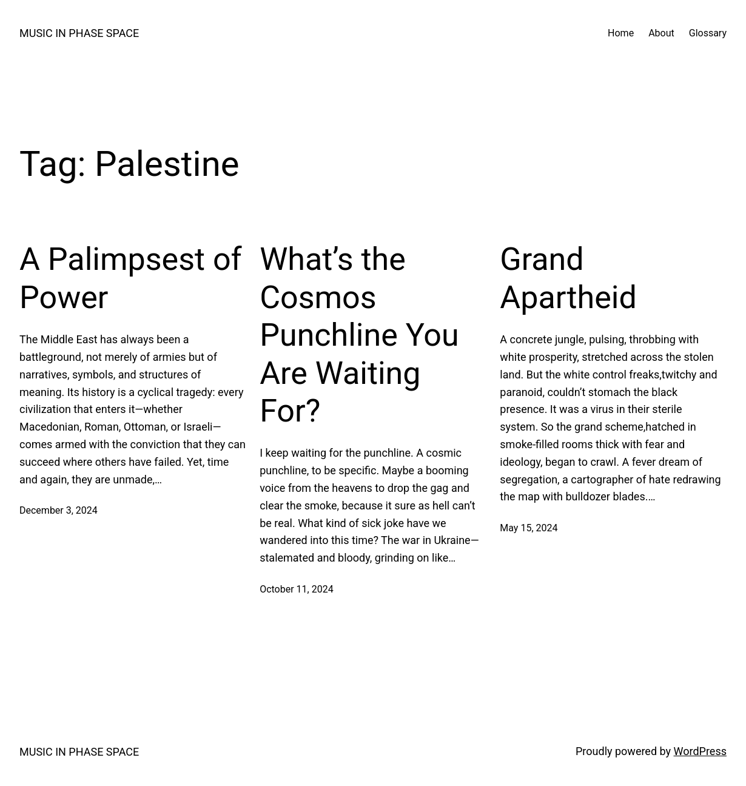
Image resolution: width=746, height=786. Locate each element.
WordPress (700, 751)
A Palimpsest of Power (130, 278)
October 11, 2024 (297, 589)
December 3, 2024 (58, 510)
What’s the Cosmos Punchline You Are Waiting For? (359, 335)
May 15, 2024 (528, 528)
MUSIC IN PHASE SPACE (79, 33)
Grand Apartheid (568, 278)
